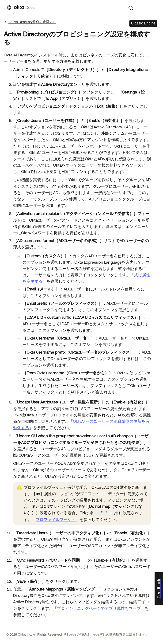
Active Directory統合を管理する (32, 22)
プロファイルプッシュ (56, 519)
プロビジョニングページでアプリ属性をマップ (99, 608)
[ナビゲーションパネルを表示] (154, 7)
